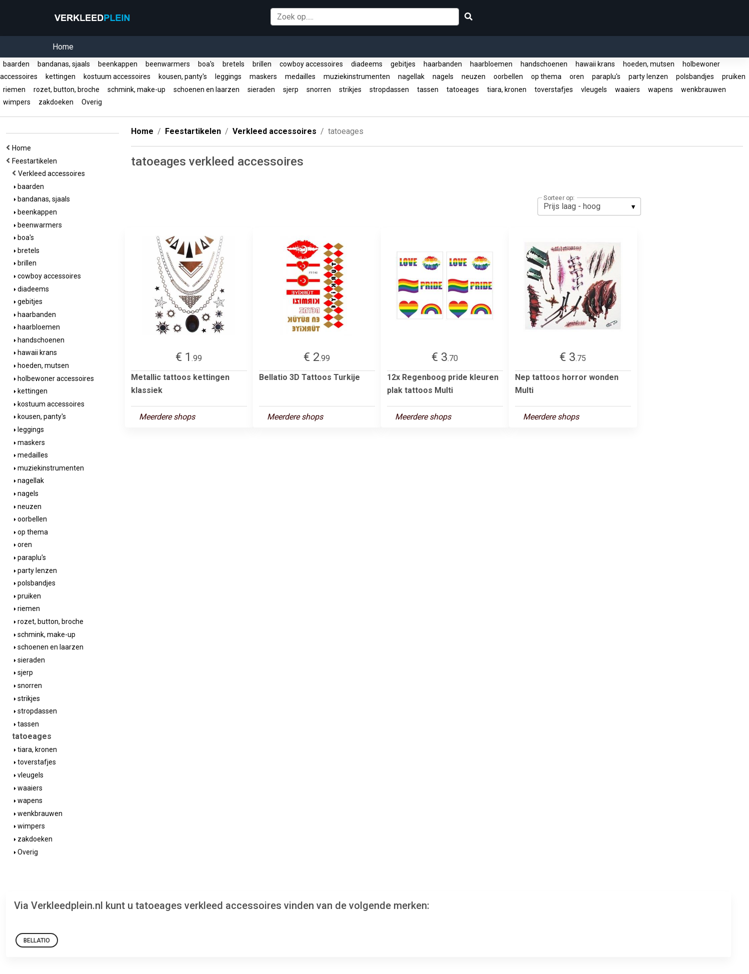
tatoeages (463, 90)
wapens (660, 90)
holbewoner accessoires (54, 378)
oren (576, 76)
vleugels (594, 90)
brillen (262, 64)
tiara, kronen (507, 90)
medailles (300, 76)
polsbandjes (695, 76)
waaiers (627, 90)
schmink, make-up (136, 90)
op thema (546, 76)
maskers (263, 76)
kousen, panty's (183, 76)
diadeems (367, 64)
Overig (91, 102)
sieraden (261, 90)
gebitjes (403, 64)
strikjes (350, 90)
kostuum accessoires (117, 76)
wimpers (17, 102)
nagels (443, 76)
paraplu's (606, 76)
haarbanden (442, 64)
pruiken (733, 76)
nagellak (411, 76)
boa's (206, 64)
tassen (428, 90)
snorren (319, 90)
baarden (16, 64)
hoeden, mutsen (649, 64)
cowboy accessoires (311, 64)
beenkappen (117, 64)
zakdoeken (56, 102)
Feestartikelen (36, 161)
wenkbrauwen (703, 90)
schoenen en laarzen (206, 90)
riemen (14, 90)
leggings (228, 76)
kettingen (60, 76)
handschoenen (544, 64)
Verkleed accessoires (53, 174)
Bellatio (37, 940)
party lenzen (648, 76)
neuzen (473, 76)
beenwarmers (167, 64)
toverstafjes (554, 90)
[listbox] (589, 207)
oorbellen (508, 76)
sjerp (291, 90)
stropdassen (389, 90)
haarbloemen (491, 64)
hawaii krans (595, 64)
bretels (234, 64)
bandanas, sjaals (63, 64)
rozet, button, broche (66, 90)
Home (63, 47)
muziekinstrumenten (356, 76)
